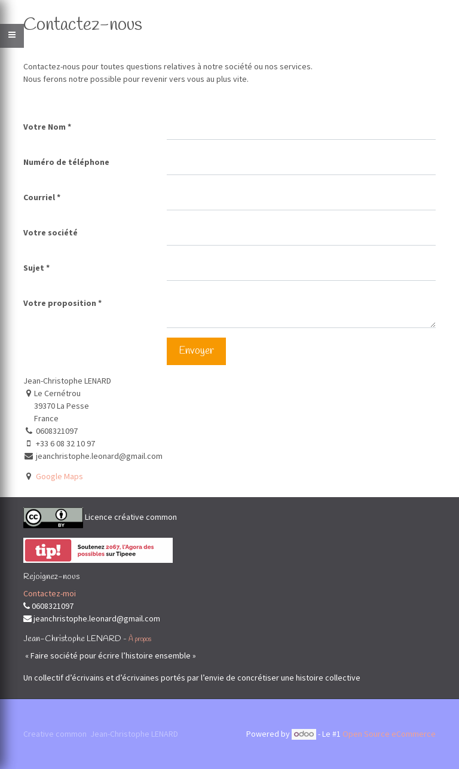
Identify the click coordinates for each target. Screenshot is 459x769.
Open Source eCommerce (389, 733)
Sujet (33, 267)
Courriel (39, 197)
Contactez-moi (49, 593)
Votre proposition (59, 303)
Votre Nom (44, 126)
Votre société (50, 232)
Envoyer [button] (196, 351)
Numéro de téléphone (66, 162)
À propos (139, 639)
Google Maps (59, 476)
